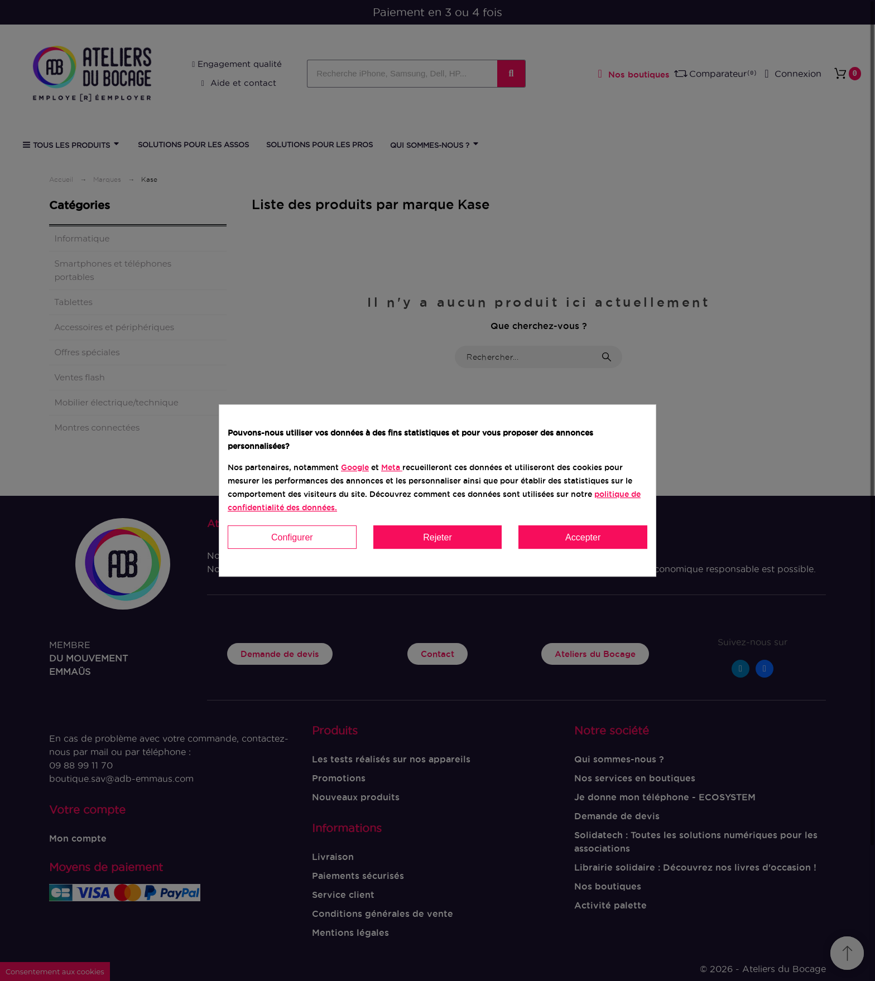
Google (355, 467)
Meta (390, 467)
